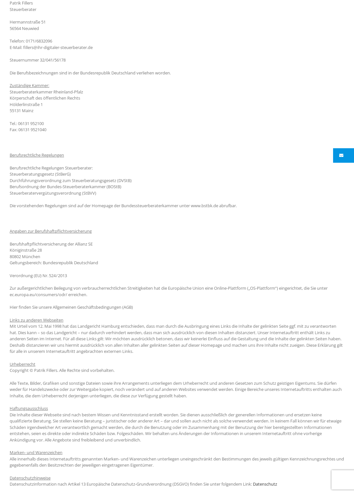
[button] (343, 155)
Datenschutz (265, 484)
